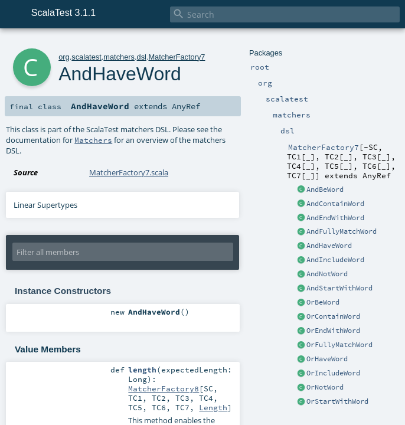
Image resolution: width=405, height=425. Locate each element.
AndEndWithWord (335, 218)
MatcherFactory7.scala (128, 172)
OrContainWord (333, 316)
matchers (119, 57)
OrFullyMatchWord (339, 345)
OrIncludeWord (333, 373)
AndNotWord (327, 274)
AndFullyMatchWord (341, 231)
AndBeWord (325, 189)
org (64, 57)
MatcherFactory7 (176, 57)
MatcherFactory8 (163, 388)
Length (213, 407)
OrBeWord (322, 302)
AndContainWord (335, 204)
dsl (141, 57)
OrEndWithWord (333, 330)
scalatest (86, 57)
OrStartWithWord (337, 401)
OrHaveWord (327, 359)
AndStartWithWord (339, 288)
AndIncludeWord (335, 260)
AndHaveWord (329, 245)
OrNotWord (325, 387)
